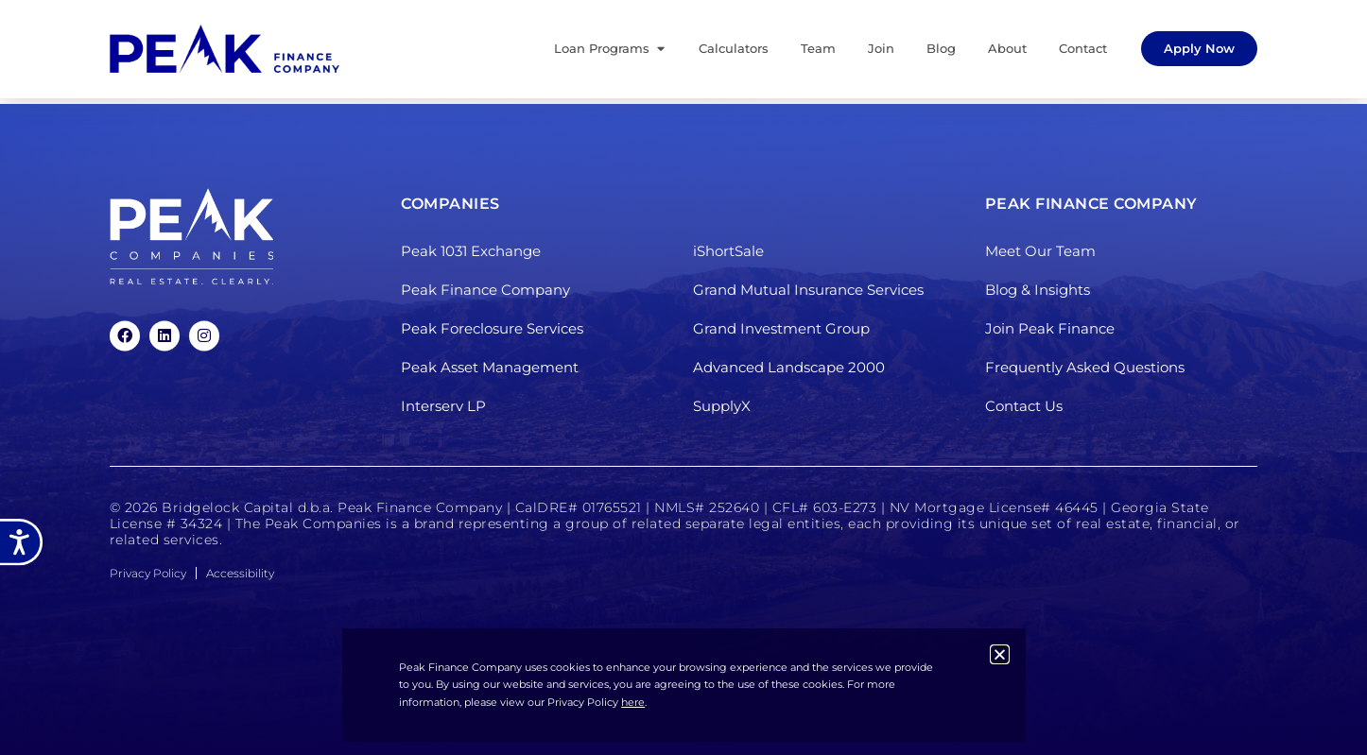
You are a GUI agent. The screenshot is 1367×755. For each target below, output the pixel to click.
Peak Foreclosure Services (492, 329)
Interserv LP (443, 407)
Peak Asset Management (490, 368)
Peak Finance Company (485, 291)
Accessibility (240, 573)
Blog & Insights (1037, 291)
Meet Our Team (1040, 252)
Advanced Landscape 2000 (789, 368)
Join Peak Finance (1050, 329)
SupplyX (722, 407)
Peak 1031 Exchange (471, 252)
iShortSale (728, 252)
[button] (1000, 654)
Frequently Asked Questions (1085, 368)
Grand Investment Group (781, 329)
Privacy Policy (148, 573)
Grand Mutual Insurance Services (808, 291)
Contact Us (1024, 407)
